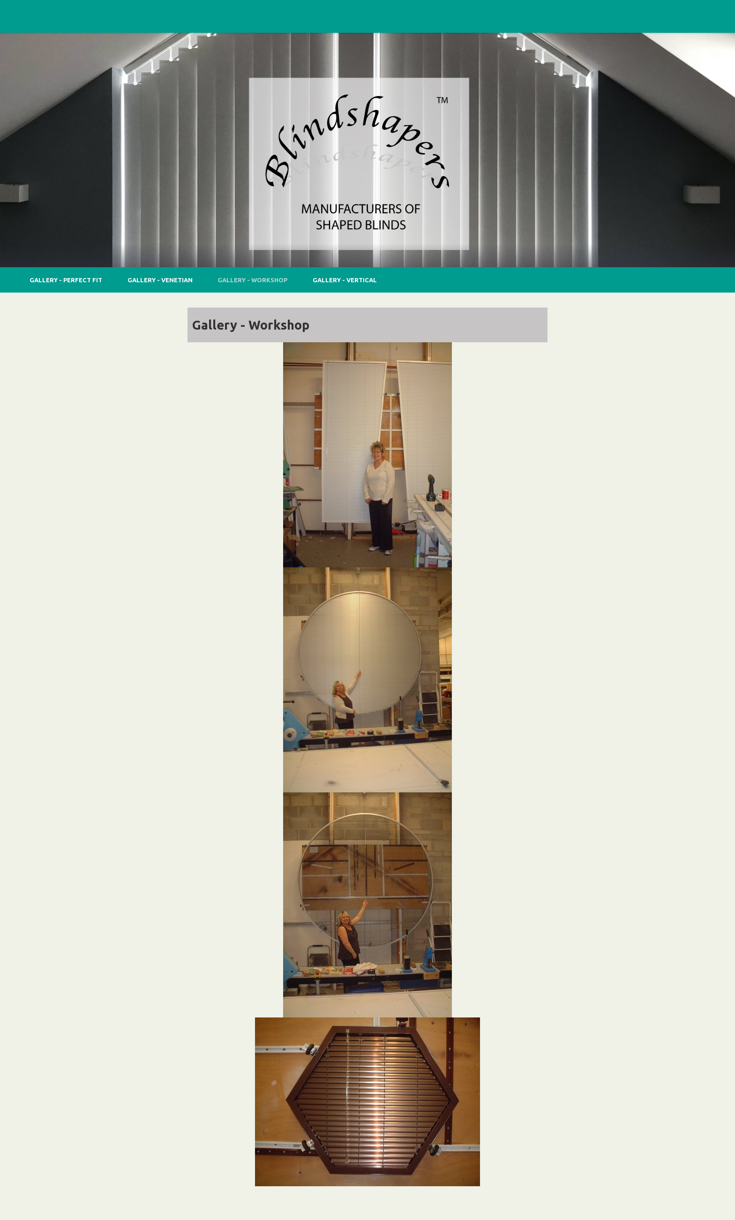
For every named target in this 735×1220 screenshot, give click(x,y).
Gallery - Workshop (252, 280)
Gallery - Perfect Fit (66, 280)
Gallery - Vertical (345, 280)
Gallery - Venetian (160, 280)
